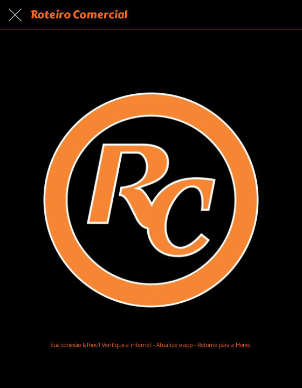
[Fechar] (15, 15)
